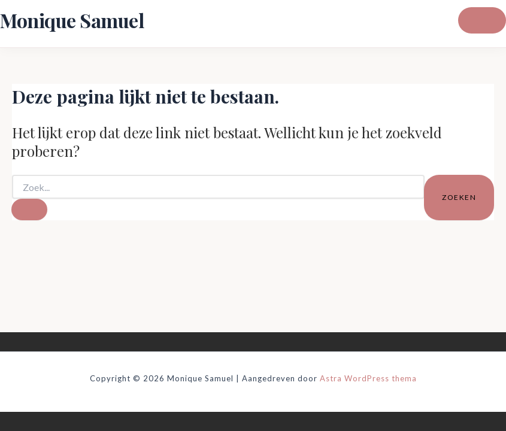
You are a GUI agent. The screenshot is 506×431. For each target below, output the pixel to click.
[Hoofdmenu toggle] (482, 20)
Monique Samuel (72, 20)
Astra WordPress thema (368, 378)
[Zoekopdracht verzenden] (29, 209)
